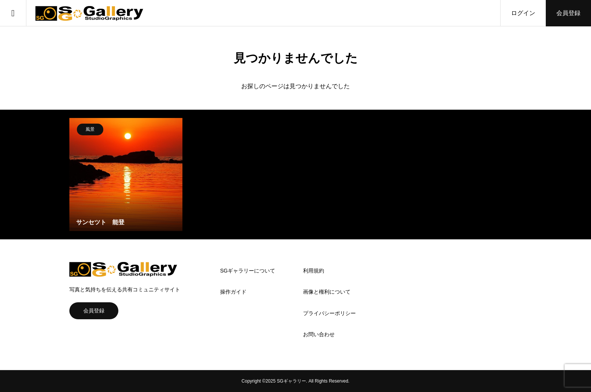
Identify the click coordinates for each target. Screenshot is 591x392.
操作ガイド (233, 292)
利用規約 (313, 271)
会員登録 (568, 13)
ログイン (523, 13)
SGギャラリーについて (247, 271)
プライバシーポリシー (329, 313)
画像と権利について (327, 292)
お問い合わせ (319, 334)
